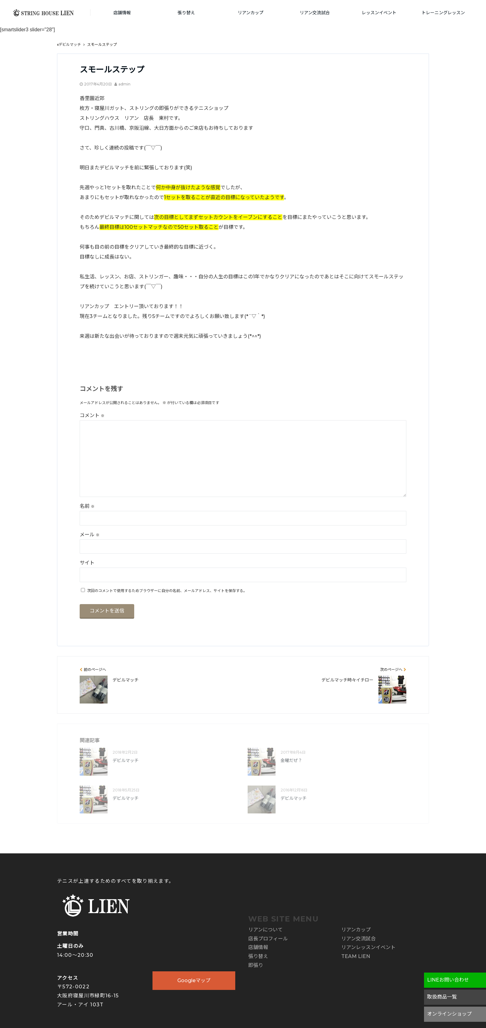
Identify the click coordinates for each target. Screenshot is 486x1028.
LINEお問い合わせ (448, 980)
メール (89, 535)
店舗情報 (122, 12)
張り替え (186, 12)
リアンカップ (250, 12)
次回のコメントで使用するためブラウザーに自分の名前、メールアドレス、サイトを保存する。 (167, 590)
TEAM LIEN (355, 956)
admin (124, 84)
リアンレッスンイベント (368, 947)
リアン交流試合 (315, 12)
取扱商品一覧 (442, 997)
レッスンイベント (379, 12)
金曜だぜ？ (291, 760)
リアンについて (265, 930)
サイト (87, 563)
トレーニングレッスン (443, 12)
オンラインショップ (449, 1014)
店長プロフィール (268, 939)
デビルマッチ (126, 760)
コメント (92, 415)
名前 (87, 506)
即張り (255, 965)
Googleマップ (193, 980)
